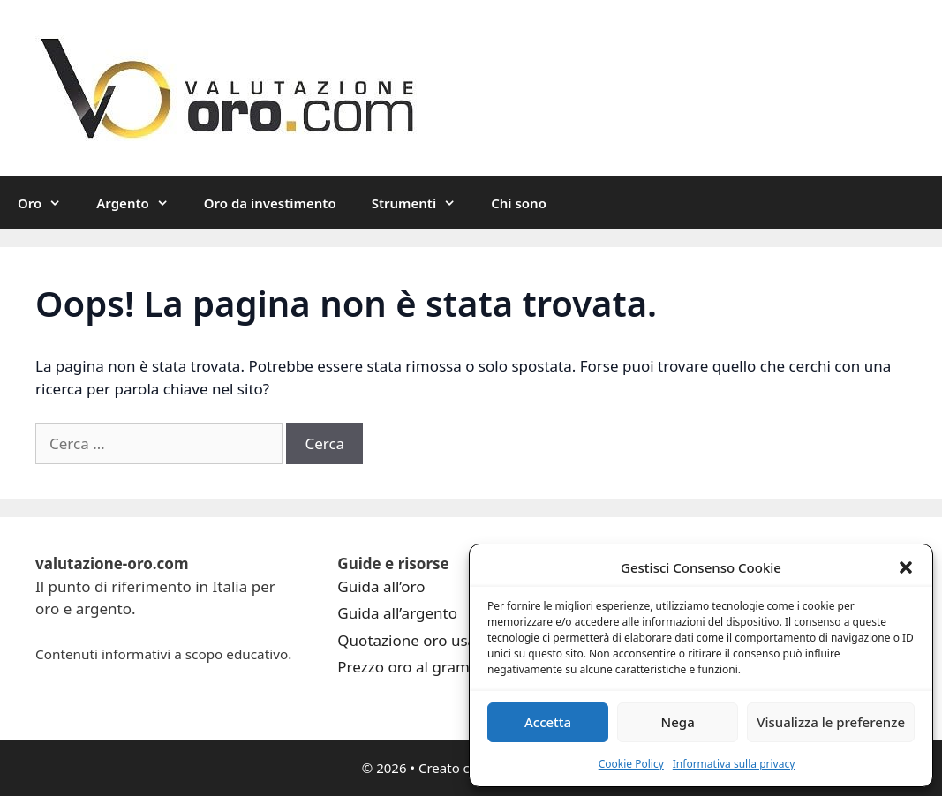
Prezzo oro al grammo (415, 667)
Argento (141, 202)
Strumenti (423, 202)
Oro (48, 202)
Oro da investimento (270, 203)
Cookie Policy (631, 763)
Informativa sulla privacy (734, 763)
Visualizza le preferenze (831, 722)
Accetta (547, 722)
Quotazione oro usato (413, 640)
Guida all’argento (397, 613)
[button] (906, 567)
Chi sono (518, 203)
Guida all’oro (381, 586)
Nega (678, 722)
